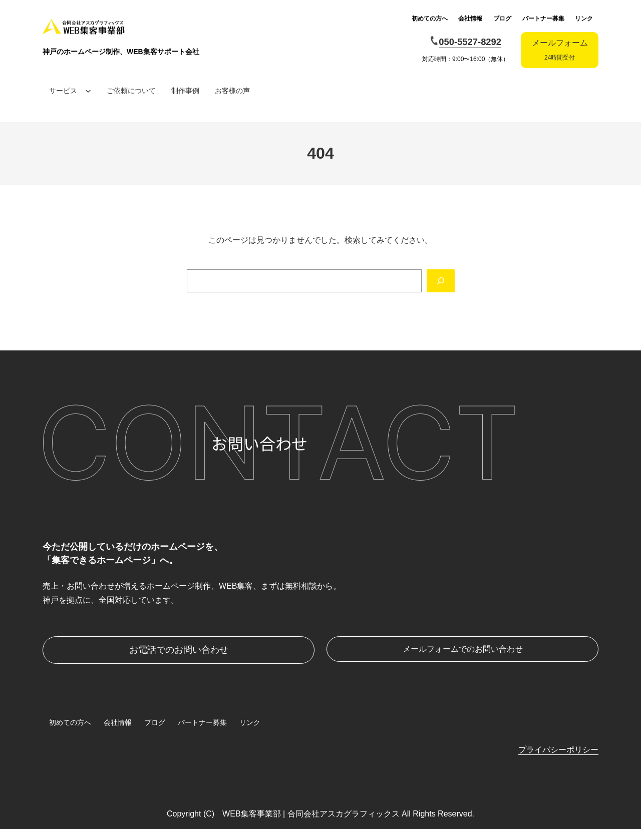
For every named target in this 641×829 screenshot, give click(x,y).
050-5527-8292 (470, 42)
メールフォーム (560, 50)
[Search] (441, 280)
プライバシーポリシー (558, 749)
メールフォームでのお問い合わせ (463, 649)
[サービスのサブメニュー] (88, 91)
